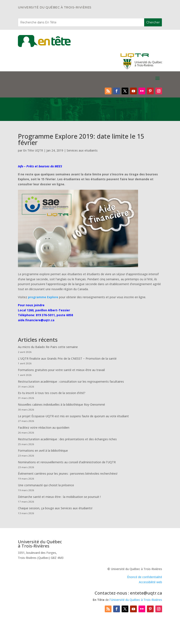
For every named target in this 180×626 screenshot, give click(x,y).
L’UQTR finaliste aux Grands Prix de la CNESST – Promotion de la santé (67, 358)
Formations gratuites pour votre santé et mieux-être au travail (61, 370)
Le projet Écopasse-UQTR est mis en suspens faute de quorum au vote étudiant (73, 416)
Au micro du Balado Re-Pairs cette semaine (48, 347)
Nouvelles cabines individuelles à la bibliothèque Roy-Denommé (61, 404)
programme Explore (43, 297)
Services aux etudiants (82, 150)
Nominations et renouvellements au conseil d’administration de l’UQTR (67, 462)
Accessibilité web (150, 582)
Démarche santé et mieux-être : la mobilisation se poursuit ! (59, 497)
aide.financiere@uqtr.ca (36, 320)
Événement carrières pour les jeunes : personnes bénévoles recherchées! (67, 474)
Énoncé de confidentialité (144, 577)
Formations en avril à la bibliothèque (43, 450)
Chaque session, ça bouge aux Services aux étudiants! (55, 508)
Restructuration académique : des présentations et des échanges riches (67, 439)
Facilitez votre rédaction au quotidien (43, 427)
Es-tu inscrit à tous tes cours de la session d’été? (51, 393)
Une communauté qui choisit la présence (46, 485)
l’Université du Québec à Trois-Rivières (136, 600)
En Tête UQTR (33, 150)
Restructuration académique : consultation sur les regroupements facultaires (71, 381)
